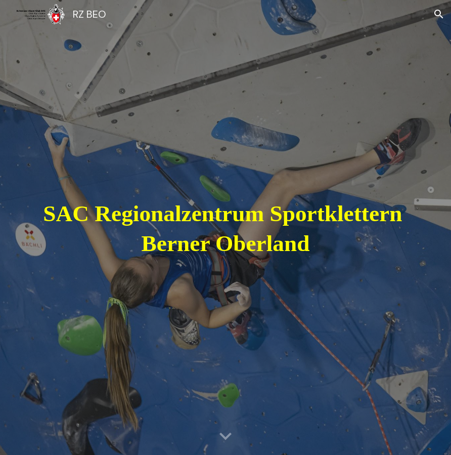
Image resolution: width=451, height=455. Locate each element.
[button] (439, 14)
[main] (225, 227)
